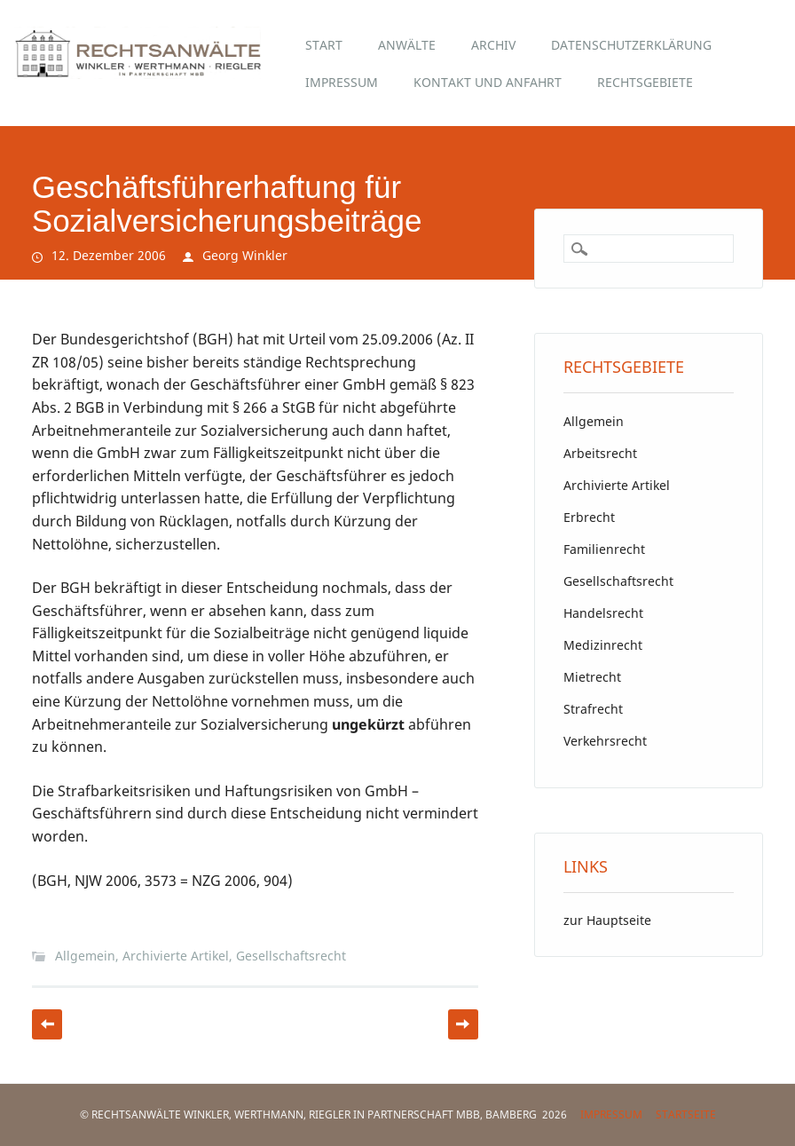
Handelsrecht (603, 613)
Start (323, 44)
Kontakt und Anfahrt (487, 82)
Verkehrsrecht (605, 740)
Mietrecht (592, 676)
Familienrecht (604, 549)
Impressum (341, 82)
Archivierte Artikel (175, 955)
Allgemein (85, 955)
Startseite (686, 1114)
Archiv (493, 44)
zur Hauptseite (607, 920)
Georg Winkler (244, 255)
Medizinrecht (602, 644)
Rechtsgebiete (645, 82)
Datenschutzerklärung (631, 44)
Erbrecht (589, 517)
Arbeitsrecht (600, 453)
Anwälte (407, 44)
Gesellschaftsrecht (291, 955)
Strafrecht (593, 708)
